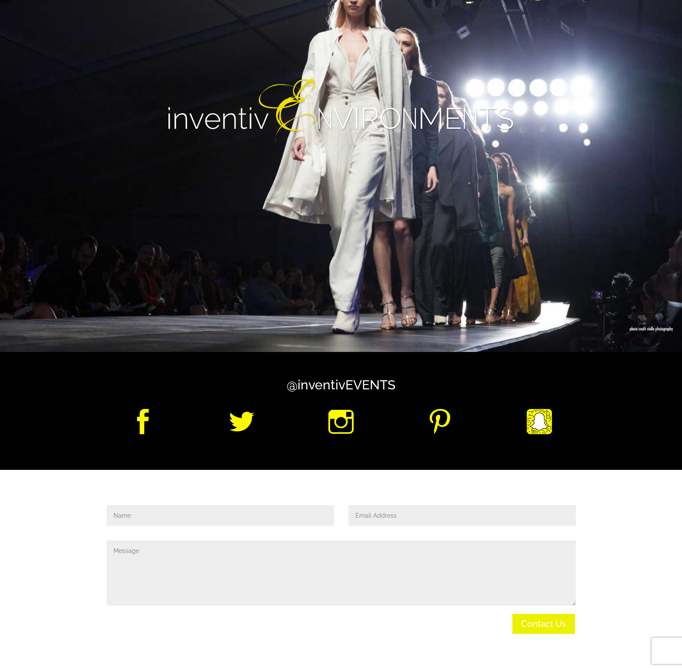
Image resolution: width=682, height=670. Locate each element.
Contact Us (543, 624)
